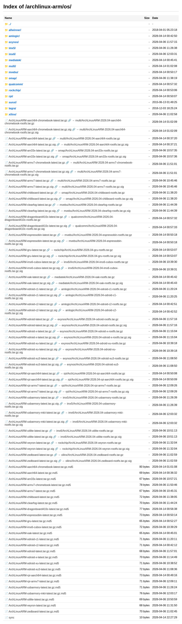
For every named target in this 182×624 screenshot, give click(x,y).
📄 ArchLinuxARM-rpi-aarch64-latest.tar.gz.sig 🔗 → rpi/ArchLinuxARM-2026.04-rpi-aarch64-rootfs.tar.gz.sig (69, 379)
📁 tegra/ (10, 108)
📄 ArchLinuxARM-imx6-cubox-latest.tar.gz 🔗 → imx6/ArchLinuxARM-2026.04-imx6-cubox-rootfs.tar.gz (66, 262)
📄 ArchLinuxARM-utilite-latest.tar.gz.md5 (29, 599)
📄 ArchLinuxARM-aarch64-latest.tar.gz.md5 (31, 473)
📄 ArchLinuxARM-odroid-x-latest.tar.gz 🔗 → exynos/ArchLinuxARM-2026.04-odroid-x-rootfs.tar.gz (64, 331)
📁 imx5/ (10, 48)
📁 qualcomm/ (14, 84)
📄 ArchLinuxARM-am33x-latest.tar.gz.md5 (30, 479)
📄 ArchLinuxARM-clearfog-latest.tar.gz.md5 (31, 503)
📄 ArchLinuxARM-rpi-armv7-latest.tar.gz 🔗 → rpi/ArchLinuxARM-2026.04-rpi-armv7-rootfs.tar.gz (63, 385)
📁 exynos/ (12, 42)
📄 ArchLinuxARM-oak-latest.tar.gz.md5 (28, 533)
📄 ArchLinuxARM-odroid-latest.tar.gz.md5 (30, 551)
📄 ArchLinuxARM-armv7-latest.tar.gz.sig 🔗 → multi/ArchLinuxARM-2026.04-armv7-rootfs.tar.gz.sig (64, 186)
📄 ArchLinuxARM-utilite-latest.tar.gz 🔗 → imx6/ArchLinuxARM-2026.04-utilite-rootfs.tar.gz (59, 430)
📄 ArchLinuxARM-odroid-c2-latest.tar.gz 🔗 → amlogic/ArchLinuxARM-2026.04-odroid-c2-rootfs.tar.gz (66, 304)
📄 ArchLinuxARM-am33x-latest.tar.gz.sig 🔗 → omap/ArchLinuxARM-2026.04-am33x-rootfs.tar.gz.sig (65, 156)
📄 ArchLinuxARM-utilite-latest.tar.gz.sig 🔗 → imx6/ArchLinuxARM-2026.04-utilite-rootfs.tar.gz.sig (63, 436)
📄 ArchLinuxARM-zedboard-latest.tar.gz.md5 (32, 611)
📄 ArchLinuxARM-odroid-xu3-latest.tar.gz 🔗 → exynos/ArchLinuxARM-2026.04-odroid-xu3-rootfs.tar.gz (67, 358)
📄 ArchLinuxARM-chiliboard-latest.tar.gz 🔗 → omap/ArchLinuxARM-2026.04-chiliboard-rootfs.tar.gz (65, 192)
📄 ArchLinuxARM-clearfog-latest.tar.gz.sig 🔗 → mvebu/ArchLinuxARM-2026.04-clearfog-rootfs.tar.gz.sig (67, 210)
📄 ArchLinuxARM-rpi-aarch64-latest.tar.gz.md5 (33, 575)
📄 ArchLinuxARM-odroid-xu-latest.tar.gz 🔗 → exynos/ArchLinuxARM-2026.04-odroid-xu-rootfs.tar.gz (65, 343)
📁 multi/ (10, 66)
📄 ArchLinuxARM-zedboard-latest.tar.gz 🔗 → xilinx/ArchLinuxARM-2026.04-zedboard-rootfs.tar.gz (64, 454)
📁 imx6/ (10, 54)
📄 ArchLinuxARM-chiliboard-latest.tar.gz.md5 (32, 497)
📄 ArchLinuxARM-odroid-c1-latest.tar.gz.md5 (32, 539)
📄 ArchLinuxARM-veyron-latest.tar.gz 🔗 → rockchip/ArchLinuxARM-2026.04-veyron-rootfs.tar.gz (63, 442)
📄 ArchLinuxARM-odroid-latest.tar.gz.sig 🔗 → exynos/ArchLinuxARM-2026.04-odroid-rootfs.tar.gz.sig (66, 325)
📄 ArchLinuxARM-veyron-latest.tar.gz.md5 (30, 605)
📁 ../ (8, 24)
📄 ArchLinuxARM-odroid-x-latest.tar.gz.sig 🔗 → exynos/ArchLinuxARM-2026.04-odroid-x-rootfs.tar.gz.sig (68, 337)
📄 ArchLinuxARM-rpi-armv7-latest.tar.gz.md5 (32, 581)
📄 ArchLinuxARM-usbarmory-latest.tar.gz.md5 (32, 587)
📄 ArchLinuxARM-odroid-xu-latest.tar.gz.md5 (32, 563)
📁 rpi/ (9, 96)
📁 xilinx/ (10, 114)
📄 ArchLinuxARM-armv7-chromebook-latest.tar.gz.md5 (38, 485)
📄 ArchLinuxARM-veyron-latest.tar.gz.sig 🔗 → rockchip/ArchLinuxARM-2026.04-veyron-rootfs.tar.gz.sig (67, 448)
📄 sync (9, 617)
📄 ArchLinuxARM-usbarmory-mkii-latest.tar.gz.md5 (35, 593)
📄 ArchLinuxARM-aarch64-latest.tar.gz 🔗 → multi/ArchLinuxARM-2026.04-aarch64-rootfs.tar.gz (62, 138)
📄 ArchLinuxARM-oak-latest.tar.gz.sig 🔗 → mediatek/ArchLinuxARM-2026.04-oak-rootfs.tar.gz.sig (64, 283)
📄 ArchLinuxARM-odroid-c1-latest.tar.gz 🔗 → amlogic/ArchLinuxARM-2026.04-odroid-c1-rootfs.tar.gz (66, 289)
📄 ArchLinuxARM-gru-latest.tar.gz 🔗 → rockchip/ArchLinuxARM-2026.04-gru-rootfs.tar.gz (59, 250)
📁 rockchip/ (13, 90)
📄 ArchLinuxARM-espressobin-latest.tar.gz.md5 (33, 515)
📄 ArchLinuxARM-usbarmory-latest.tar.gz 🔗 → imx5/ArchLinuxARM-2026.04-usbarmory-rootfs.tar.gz (65, 397)
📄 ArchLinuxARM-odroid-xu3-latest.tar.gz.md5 (32, 569)
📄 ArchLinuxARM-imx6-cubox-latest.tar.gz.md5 (33, 527)
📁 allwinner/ (13, 30)
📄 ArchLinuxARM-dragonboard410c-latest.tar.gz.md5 (37, 509)
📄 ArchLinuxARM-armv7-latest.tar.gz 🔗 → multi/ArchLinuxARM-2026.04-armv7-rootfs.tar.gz (60, 180)
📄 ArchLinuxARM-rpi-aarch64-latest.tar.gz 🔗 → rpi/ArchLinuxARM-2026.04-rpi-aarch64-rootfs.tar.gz (65, 373)
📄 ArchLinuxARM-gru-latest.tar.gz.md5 (28, 521)
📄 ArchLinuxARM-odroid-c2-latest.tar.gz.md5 (32, 545)
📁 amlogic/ (12, 36)
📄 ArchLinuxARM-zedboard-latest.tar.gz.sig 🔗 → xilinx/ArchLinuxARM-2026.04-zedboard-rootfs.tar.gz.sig (68, 460)
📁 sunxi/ (11, 102)
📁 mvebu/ (11, 72)
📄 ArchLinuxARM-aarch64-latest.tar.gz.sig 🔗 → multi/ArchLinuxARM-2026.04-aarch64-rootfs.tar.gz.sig (66, 144)
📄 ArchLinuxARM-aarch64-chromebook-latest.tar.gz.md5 (39, 466)
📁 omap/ (11, 78)
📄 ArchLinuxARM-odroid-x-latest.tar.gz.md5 (31, 557)
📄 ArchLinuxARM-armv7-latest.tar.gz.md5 (30, 491)
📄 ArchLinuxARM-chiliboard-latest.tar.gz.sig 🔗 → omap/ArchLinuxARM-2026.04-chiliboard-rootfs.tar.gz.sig (69, 198)
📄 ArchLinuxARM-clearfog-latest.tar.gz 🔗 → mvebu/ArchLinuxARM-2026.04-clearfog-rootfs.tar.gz (63, 204)
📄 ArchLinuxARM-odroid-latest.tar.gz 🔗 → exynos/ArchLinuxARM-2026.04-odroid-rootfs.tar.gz (61, 319)
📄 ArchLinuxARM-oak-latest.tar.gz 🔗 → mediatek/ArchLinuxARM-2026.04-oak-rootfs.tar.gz (59, 277)
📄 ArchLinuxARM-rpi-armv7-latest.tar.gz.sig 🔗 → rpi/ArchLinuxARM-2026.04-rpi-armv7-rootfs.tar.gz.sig (67, 391)
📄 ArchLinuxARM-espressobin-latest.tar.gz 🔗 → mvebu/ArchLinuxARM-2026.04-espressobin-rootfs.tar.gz (68, 234)
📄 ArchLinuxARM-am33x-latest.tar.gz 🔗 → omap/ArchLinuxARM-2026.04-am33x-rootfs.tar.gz (61, 150)
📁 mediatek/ (13, 60)
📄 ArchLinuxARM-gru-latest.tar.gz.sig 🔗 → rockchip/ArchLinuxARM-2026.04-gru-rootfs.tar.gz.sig (63, 256)
